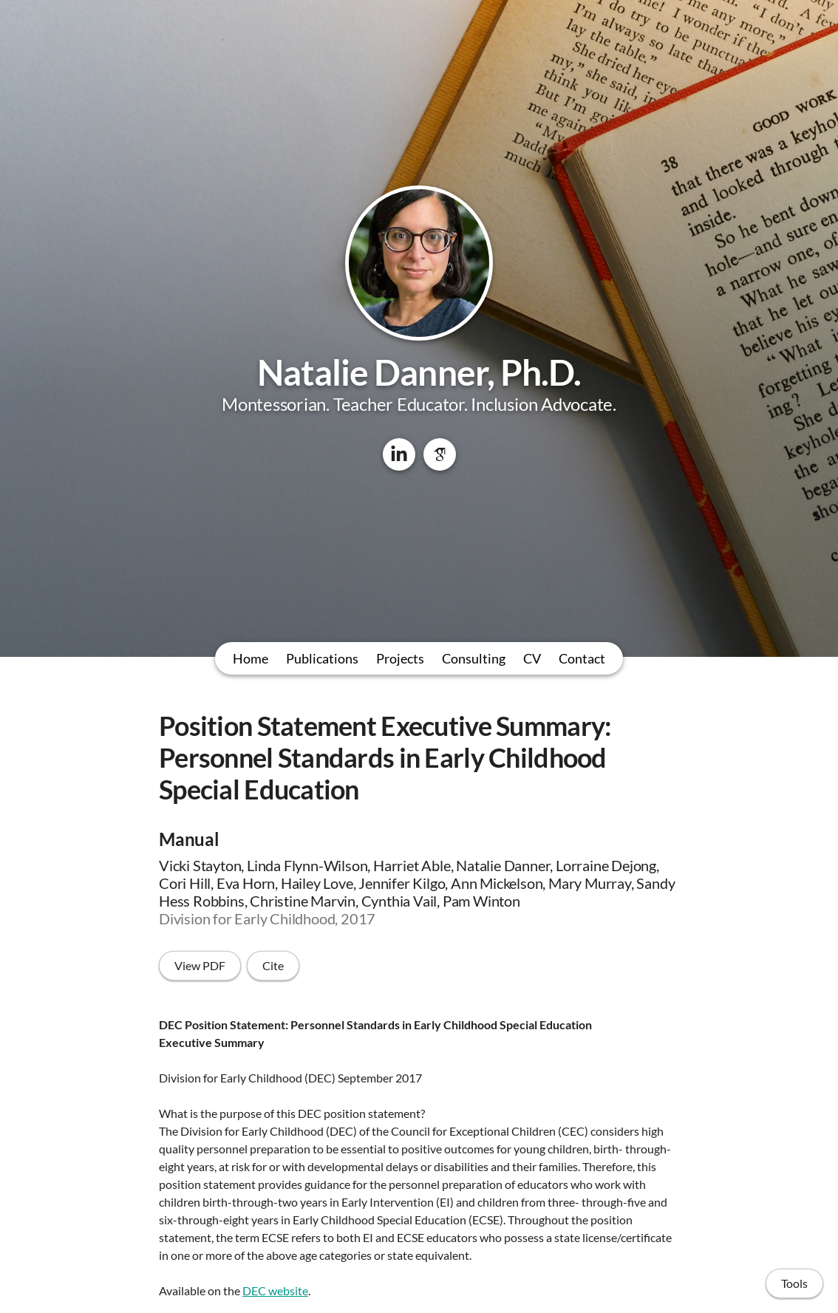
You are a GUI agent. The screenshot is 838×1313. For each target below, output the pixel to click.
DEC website (275, 1290)
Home (250, 658)
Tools (794, 1283)
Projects (400, 658)
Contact (582, 658)
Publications (322, 658)
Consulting (473, 658)
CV (532, 658)
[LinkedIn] (399, 454)
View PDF (199, 965)
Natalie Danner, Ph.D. (419, 372)
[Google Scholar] (439, 454)
